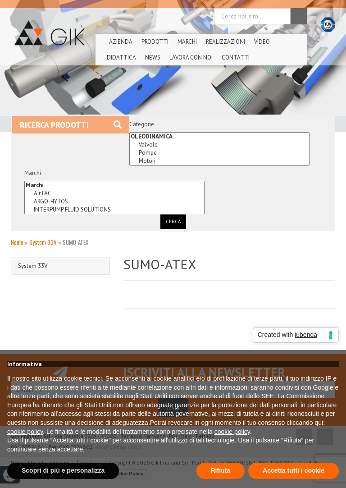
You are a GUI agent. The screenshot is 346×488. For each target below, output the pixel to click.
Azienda (120, 42)
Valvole (219, 145)
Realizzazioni (225, 42)
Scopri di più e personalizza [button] (63, 470)
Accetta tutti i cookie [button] (293, 470)
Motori (219, 161)
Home (17, 242)
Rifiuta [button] (221, 470)
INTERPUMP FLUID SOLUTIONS (114, 210)
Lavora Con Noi (191, 57)
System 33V (43, 242)
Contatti (236, 57)
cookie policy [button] (25, 431)
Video (262, 42)
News (152, 57)
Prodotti (154, 42)
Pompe (219, 153)
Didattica (121, 57)
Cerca (173, 221)
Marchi (187, 42)
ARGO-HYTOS (114, 202)
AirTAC (114, 193)
